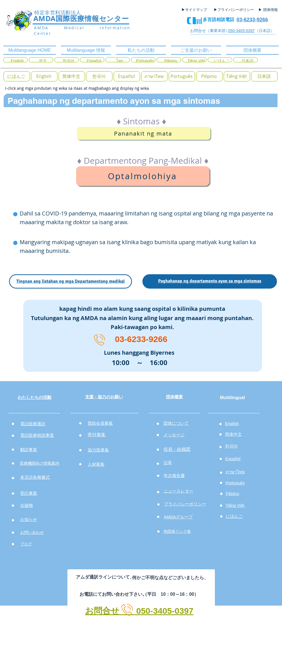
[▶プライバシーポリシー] (234, 10)
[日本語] (247, 61)
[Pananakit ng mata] (143, 133)
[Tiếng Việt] (196, 61)
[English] (17, 61)
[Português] (145, 61)
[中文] (42, 61)
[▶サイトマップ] (196, 10)
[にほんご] (221, 61)
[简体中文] (71, 76)
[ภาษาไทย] (154, 76)
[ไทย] (119, 61)
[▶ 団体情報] (270, 10)
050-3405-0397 (241, 30)
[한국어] (68, 61)
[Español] (94, 61)
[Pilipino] (170, 61)
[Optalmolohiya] (143, 176)
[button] (16, 76)
